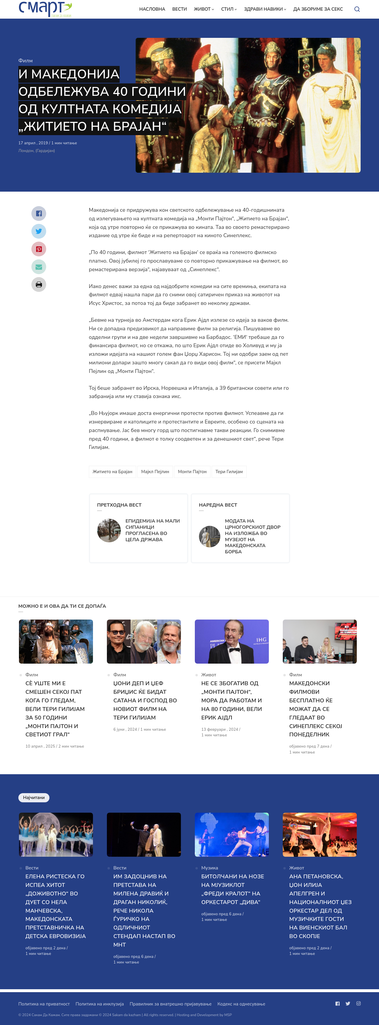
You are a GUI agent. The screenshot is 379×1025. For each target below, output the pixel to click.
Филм (25, 60)
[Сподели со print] (38, 284)
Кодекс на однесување (241, 1004)
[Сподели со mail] (38, 266)
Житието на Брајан (112, 472)
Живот (208, 677)
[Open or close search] (357, 9)
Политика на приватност (44, 1004)
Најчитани (34, 799)
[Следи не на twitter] (348, 1003)
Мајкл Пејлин (155, 472)
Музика (209, 871)
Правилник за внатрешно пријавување (170, 1004)
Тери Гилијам (229, 472)
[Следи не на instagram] (357, 1003)
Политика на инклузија (100, 1004)
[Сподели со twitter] (38, 231)
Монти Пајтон (192, 472)
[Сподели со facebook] (38, 213)
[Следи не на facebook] (338, 1003)
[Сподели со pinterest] (38, 249)
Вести (31, 871)
